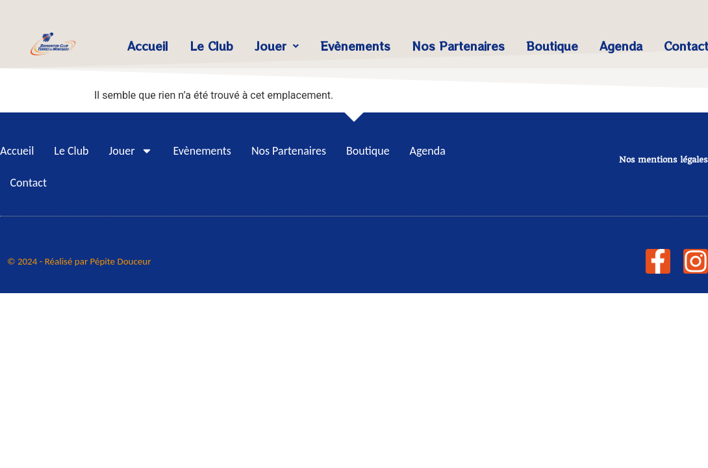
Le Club (211, 46)
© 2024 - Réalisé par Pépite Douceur (79, 261)
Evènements (355, 46)
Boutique (552, 46)
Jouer (277, 46)
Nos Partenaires (458, 46)
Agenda (621, 46)
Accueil (147, 46)
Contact (28, 183)
